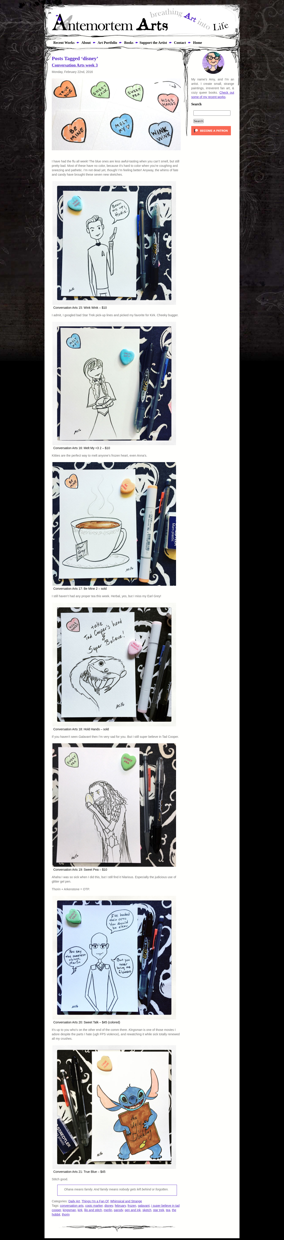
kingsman (69, 1210)
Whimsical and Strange (126, 1201)
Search (196, 104)
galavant (144, 1205)
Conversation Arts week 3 (75, 65)
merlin (108, 1210)
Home (197, 43)
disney (108, 1205)
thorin (66, 1214)
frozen (132, 1205)
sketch (146, 1210)
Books (128, 43)
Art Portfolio (107, 43)
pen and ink (133, 1210)
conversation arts (72, 1205)
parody (118, 1210)
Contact (179, 43)
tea (168, 1210)
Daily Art (74, 1201)
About (86, 43)
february (120, 1205)
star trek (158, 1210)
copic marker (94, 1205)
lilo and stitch (93, 1210)
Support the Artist (153, 43)
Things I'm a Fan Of (95, 1201)
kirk (80, 1210)
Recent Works (62, 43)
